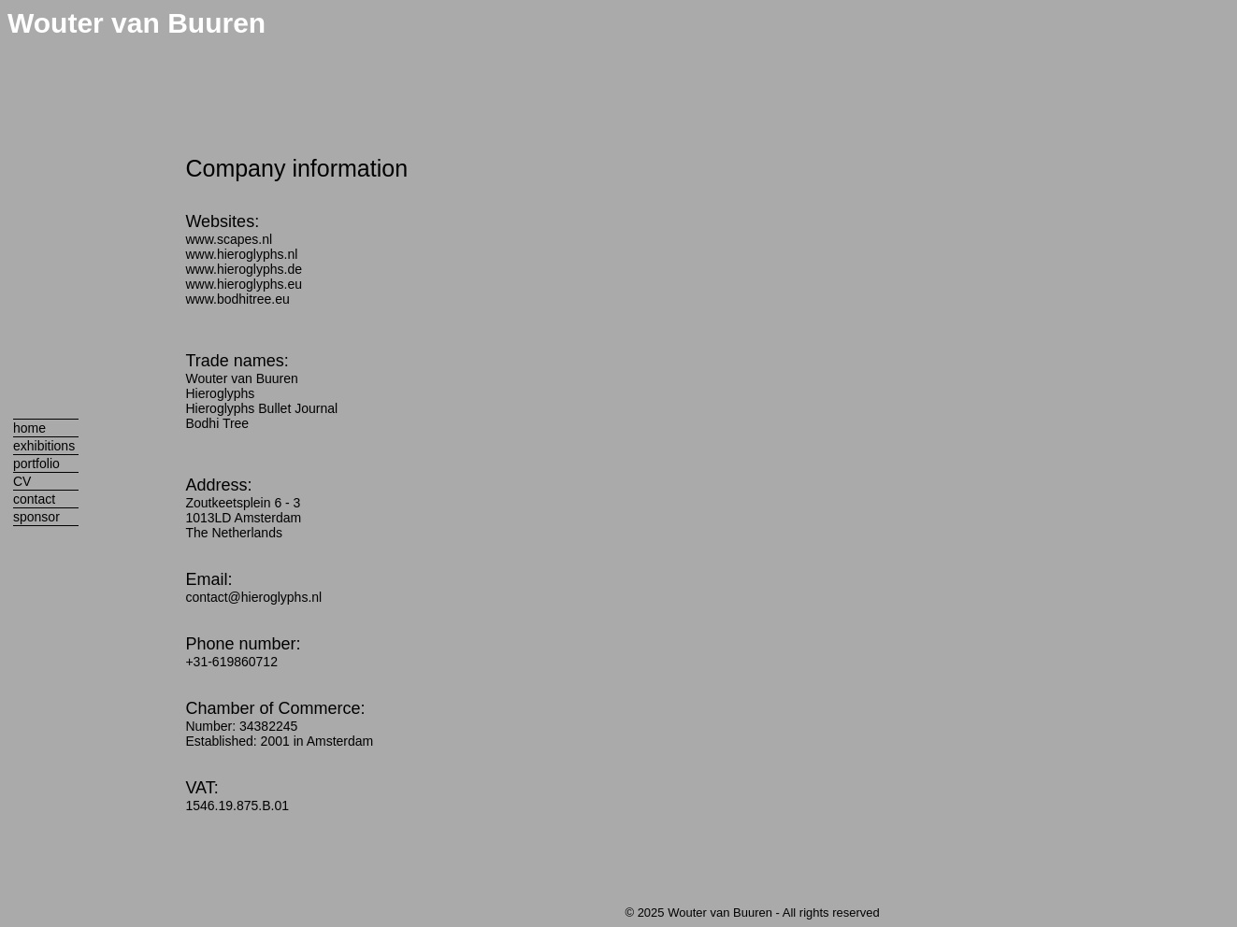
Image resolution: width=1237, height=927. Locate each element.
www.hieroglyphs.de (243, 269)
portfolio (36, 463)
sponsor (36, 516)
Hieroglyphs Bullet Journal (261, 408)
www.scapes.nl (228, 239)
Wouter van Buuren (136, 22)
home (29, 428)
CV (22, 481)
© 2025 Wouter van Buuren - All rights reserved (752, 913)
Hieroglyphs (219, 393)
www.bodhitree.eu (237, 299)
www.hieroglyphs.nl (241, 254)
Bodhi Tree (217, 423)
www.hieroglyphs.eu (243, 284)
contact (34, 499)
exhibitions (44, 445)
